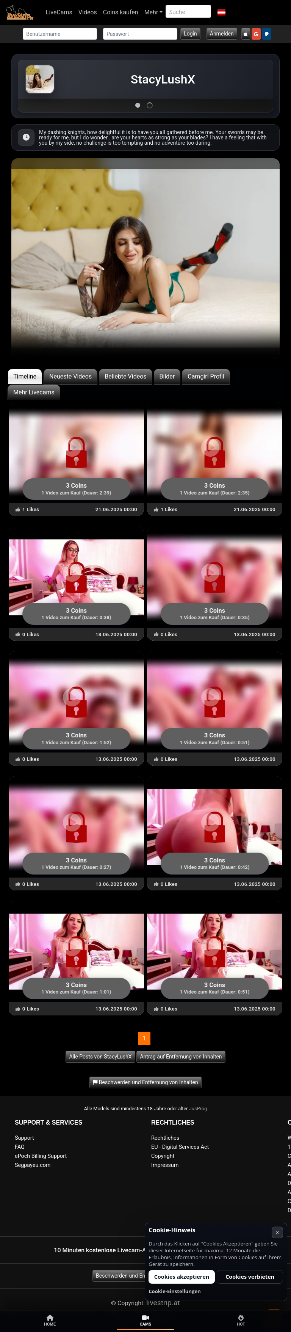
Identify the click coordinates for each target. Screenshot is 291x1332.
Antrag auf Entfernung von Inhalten (181, 1057)
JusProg (198, 1108)
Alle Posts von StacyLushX (100, 1057)
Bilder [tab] (167, 376)
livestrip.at (163, 1302)
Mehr (151, 12)
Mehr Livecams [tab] (34, 392)
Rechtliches (165, 1138)
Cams (146, 1321)
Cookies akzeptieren (182, 1276)
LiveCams (59, 12)
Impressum (164, 1165)
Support (24, 1138)
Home (50, 1321)
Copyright (162, 1156)
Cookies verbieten (249, 1276)
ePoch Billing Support (41, 1156)
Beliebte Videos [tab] (125, 376)
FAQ (20, 1147)
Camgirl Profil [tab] (206, 376)
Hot (241, 1321)
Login (190, 34)
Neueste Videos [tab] (70, 376)
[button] (221, 12)
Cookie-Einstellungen (175, 1291)
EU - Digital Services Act (180, 1147)
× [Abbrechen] (277, 1232)
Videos (87, 12)
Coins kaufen (120, 12)
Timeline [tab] (24, 376)
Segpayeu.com (33, 1165)
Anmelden (222, 34)
